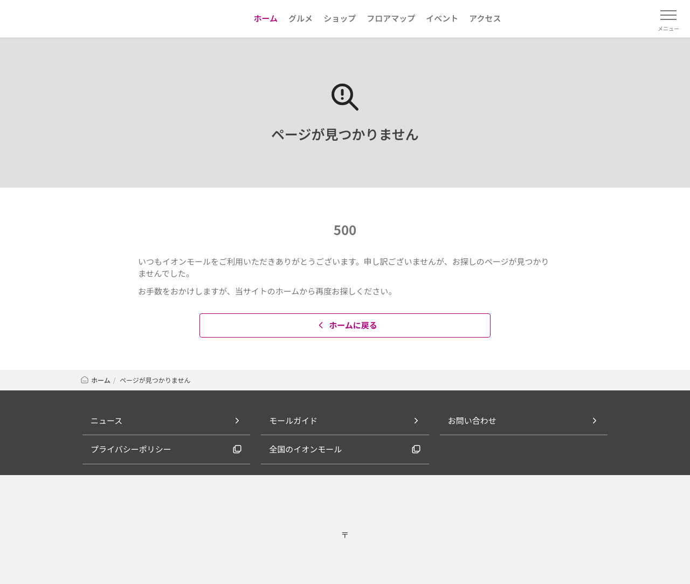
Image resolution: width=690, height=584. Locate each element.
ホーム (95, 379)
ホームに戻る (346, 325)
